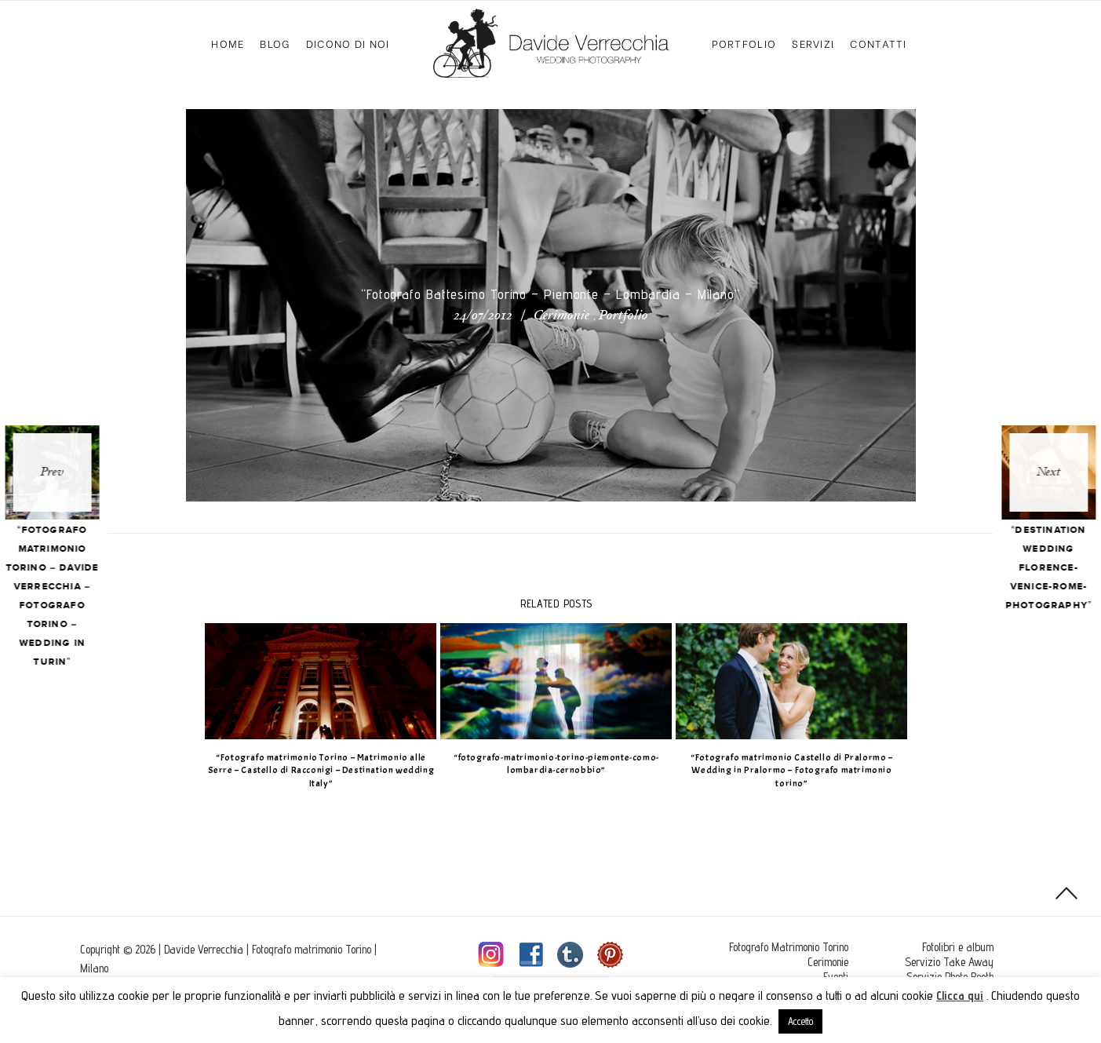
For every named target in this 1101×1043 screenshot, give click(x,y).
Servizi (813, 42)
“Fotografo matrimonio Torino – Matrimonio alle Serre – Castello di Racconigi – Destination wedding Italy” (315, 770)
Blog (275, 42)
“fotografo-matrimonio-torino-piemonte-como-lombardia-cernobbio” (551, 764)
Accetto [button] (800, 1021)
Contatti (878, 42)
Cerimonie (561, 316)
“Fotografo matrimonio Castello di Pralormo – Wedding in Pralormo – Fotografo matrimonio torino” (786, 770)
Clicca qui (959, 995)
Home (227, 42)
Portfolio (744, 42)
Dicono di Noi (348, 42)
